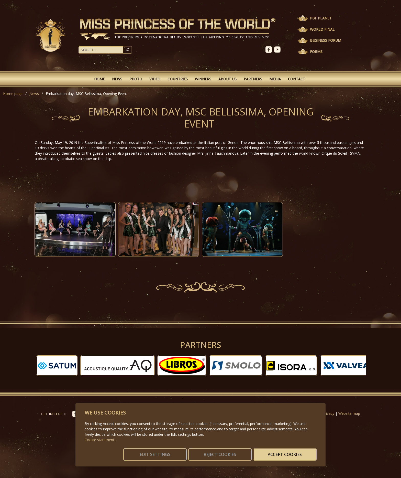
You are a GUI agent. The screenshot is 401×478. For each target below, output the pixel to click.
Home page (13, 93)
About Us (227, 79)
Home (99, 79)
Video (154, 79)
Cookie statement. (100, 433)
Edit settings (190, 451)
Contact (296, 79)
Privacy (328, 413)
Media (275, 79)
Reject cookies (241, 451)
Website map (349, 413)
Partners (253, 79)
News (117, 79)
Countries (178, 79)
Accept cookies (292, 451)
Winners (203, 79)
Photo (135, 79)
